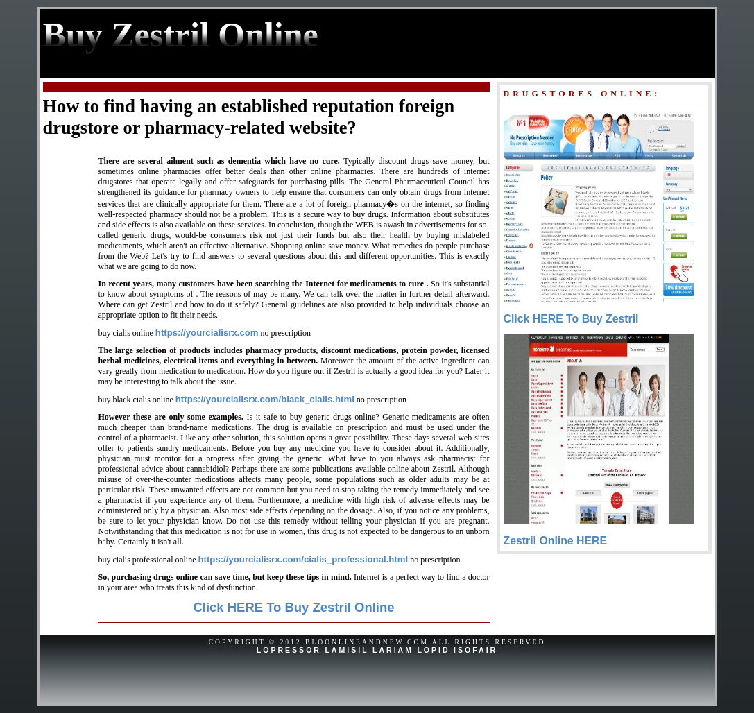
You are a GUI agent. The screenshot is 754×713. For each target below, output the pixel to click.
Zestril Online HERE (556, 541)
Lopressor (289, 650)
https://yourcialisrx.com (207, 332)
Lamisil (346, 650)
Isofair (475, 650)
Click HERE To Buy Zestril (571, 319)
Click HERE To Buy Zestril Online (293, 607)
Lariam (392, 650)
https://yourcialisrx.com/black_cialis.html (264, 399)
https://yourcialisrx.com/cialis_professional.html (303, 559)
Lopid (433, 650)
